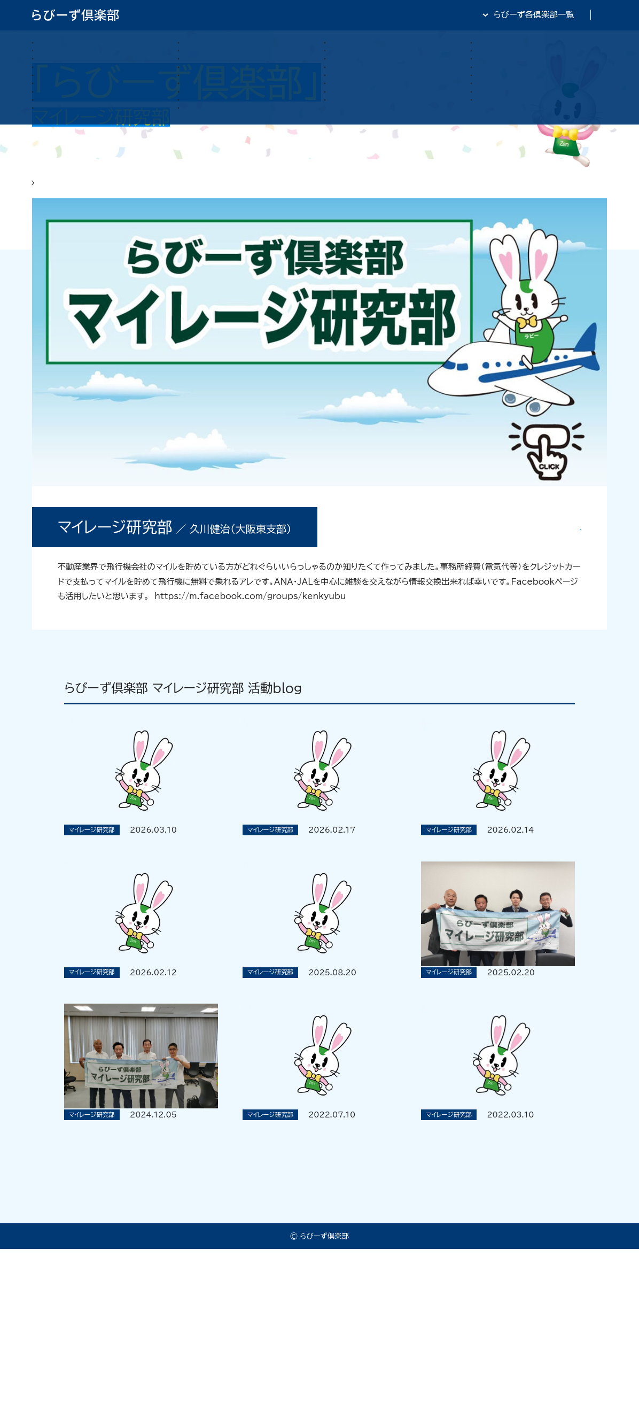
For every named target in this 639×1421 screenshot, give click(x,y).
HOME (45, 190)
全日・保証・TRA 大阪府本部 (555, 15)
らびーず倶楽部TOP (327, 15)
